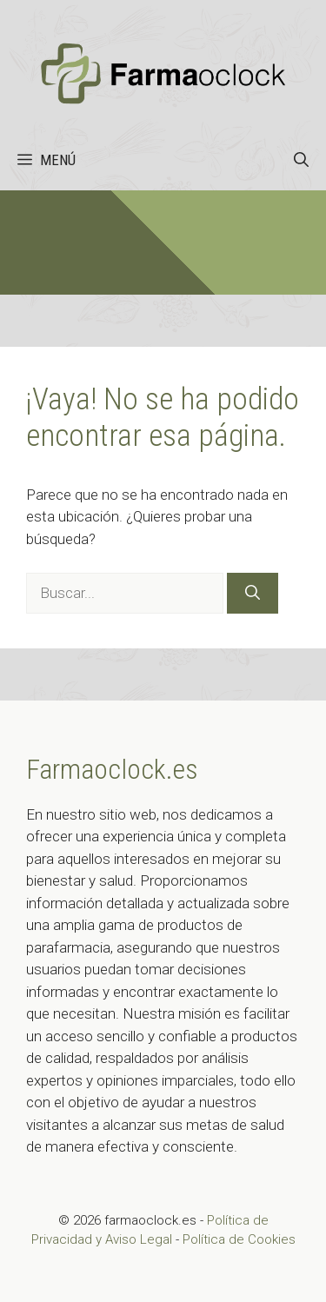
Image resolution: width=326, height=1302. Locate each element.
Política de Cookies (239, 1239)
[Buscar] (252, 593)
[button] (301, 160)
